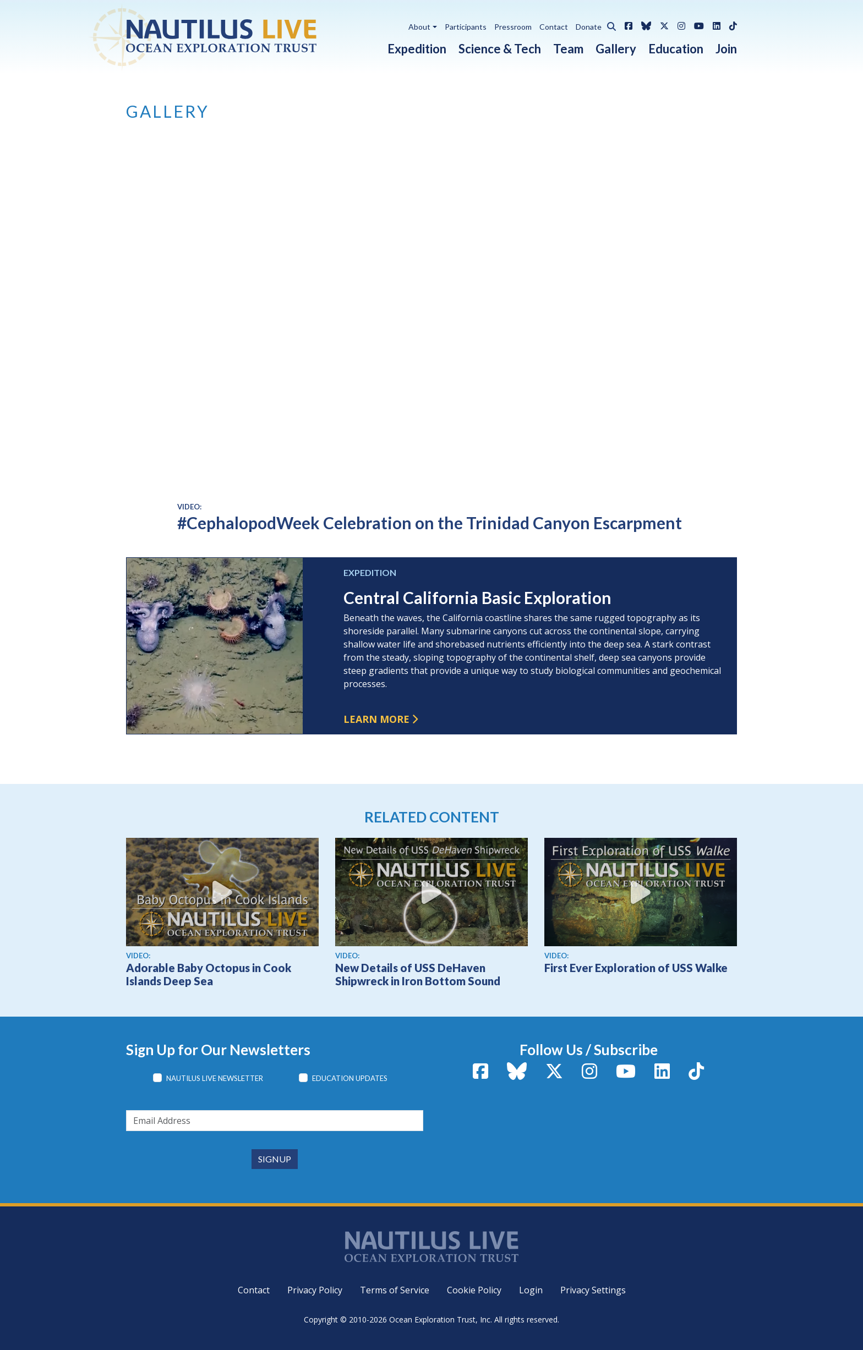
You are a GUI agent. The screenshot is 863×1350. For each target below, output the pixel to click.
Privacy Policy (314, 1290)
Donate (589, 26)
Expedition (416, 48)
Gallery (616, 48)
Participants (466, 26)
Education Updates (349, 1078)
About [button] (419, 26)
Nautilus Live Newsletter (214, 1078)
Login (531, 1290)
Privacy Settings (593, 1290)
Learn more (376, 719)
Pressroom (513, 26)
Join (726, 48)
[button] (609, 25)
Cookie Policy (474, 1290)
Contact (553, 26)
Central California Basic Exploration (477, 597)
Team (568, 48)
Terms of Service (394, 1290)
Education (675, 48)
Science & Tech (499, 48)
